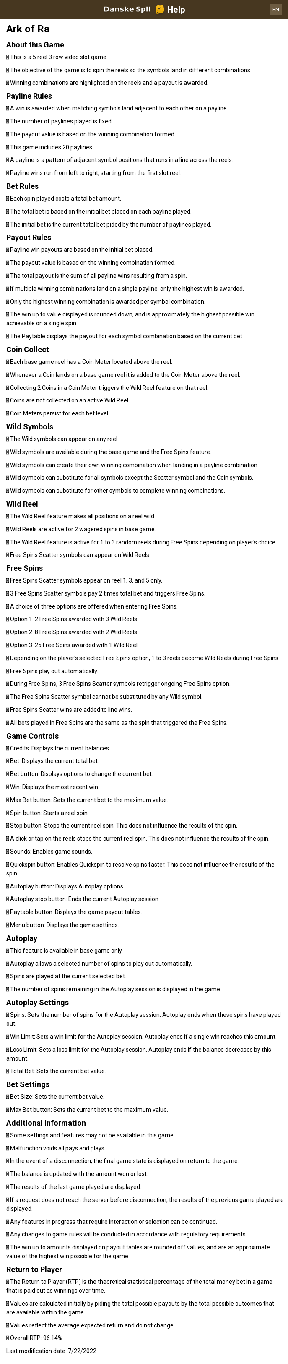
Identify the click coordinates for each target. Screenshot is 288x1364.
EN (275, 9)
